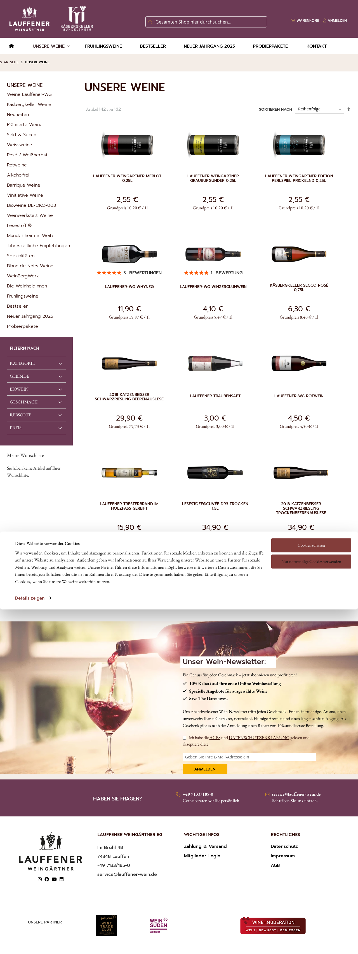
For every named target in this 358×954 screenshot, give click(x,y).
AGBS (214, 738)
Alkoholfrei (18, 175)
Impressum (283, 856)
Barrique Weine (23, 185)
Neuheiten (18, 114)
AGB (275, 865)
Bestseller (17, 306)
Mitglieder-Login (202, 856)
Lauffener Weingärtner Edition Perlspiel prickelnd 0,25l (299, 178)
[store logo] (50, 18)
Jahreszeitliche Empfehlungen (38, 245)
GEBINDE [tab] (19, 376)
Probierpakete (22, 326)
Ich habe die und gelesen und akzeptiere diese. (246, 741)
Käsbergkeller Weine (29, 104)
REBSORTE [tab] (20, 415)
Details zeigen (29, 561)
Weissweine (19, 144)
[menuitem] (11, 46)
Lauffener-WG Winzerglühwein (213, 287)
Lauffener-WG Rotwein (299, 396)
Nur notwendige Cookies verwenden (311, 524)
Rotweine (17, 165)
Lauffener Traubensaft (215, 396)
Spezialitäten (20, 255)
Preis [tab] (15, 428)
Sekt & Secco (21, 134)
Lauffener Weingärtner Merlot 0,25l (127, 178)
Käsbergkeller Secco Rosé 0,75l (299, 287)
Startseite (9, 62)
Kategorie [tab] (22, 363)
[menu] (179, 46)
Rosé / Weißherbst (27, 155)
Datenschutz (284, 846)
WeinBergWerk (23, 276)
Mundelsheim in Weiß (30, 235)
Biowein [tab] (19, 389)
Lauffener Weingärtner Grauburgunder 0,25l (213, 178)
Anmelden (205, 770)
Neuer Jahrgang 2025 (30, 316)
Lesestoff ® (19, 225)
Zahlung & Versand (205, 846)
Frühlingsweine (22, 296)
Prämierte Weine (25, 124)
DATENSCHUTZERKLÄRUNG (259, 738)
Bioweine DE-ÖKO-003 (31, 205)
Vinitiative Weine (25, 195)
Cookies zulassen (311, 508)
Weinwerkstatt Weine (30, 215)
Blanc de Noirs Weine (30, 266)
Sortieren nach (275, 110)
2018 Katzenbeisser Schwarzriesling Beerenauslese (129, 397)
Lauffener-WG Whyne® (129, 287)
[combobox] (206, 21)
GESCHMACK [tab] (23, 402)
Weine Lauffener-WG (29, 94)
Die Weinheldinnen (27, 286)
